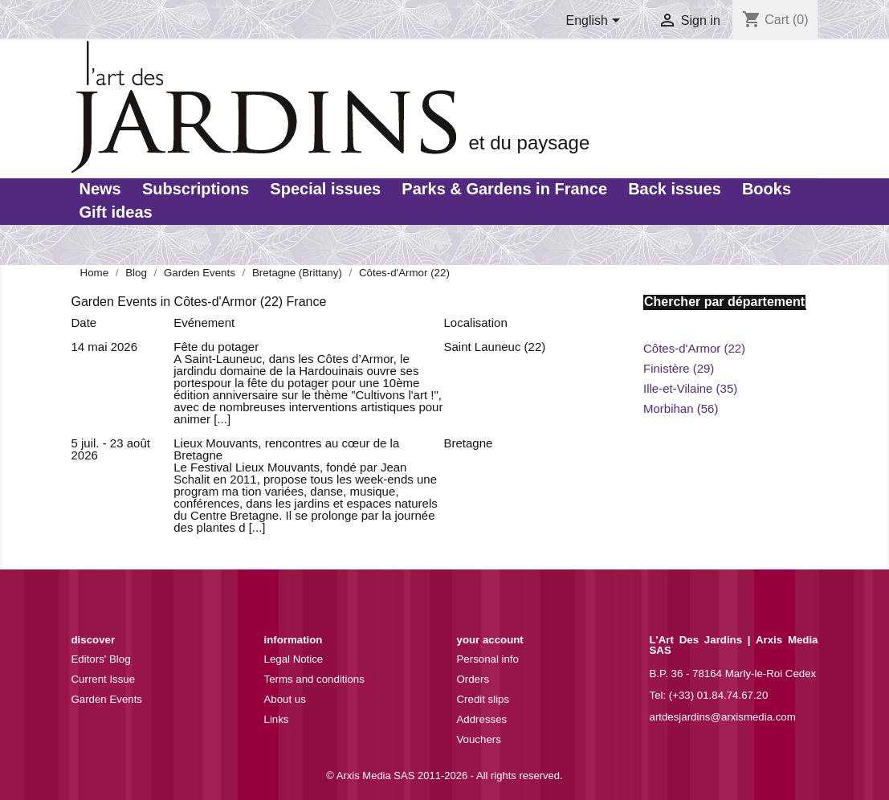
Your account (490, 640)
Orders (473, 679)
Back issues (674, 189)
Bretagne (468, 443)
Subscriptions (195, 189)
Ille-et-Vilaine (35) (690, 388)
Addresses (482, 719)
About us (285, 699)
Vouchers (479, 739)
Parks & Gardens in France (504, 189)
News (100, 189)
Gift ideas (116, 212)
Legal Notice (294, 659)
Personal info (488, 659)
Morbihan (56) (680, 408)
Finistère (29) (678, 368)
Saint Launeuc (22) (495, 346)
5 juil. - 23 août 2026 (110, 449)
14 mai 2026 (104, 346)
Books (766, 189)
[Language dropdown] (595, 21)
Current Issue (103, 679)
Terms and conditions (314, 679)
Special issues (325, 189)
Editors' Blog (101, 659)
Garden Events (107, 699)
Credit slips (483, 699)
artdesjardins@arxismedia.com (723, 717)
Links (276, 719)
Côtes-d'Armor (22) (694, 348)
